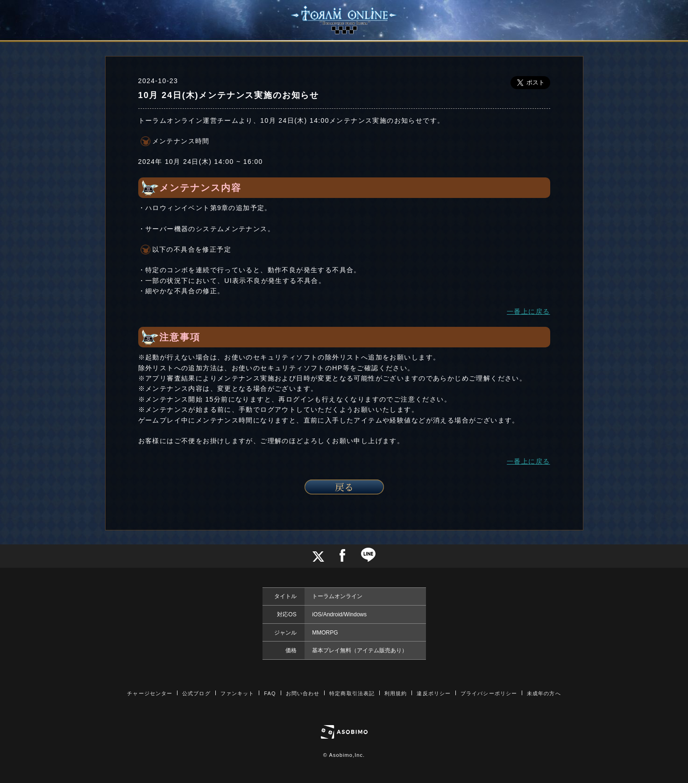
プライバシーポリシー (489, 693)
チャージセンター (149, 693)
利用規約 (395, 693)
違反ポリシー (434, 693)
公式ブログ (196, 693)
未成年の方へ (544, 693)
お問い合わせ (303, 693)
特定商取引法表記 (352, 693)
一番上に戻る (528, 311)
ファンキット (237, 693)
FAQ (270, 693)
